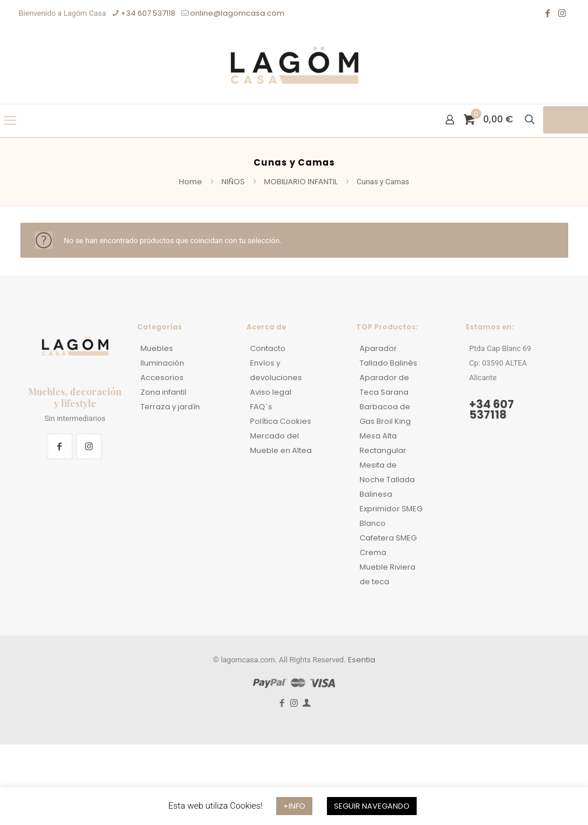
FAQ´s (261, 406)
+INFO (294, 806)
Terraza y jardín (170, 406)
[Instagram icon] (562, 13)
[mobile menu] (10, 121)
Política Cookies (280, 421)
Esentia (361, 659)
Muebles (156, 348)
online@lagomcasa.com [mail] (237, 13)
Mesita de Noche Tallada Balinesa (387, 479)
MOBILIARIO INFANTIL (300, 181)
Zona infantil (163, 392)
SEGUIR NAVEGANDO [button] (372, 806)
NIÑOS (233, 181)
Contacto (268, 348)
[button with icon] (60, 446)
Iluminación (162, 362)
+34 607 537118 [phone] (148, 13)
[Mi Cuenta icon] (306, 703)
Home (190, 181)
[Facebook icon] (547, 13)
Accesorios (162, 377)
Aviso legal (270, 392)
